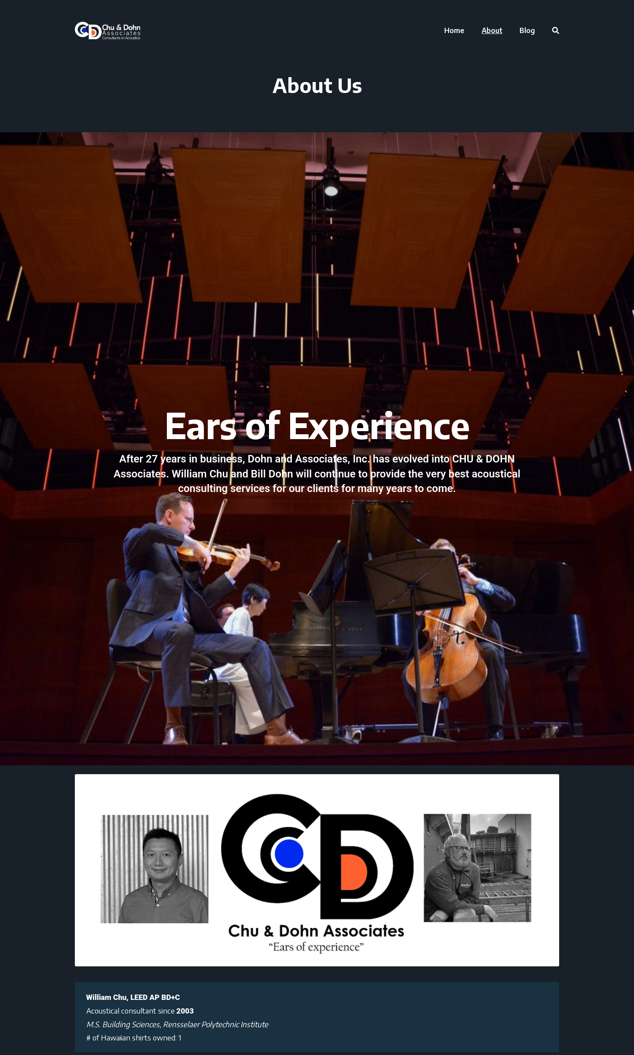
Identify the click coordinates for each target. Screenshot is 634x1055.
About (492, 30)
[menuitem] (454, 30)
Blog (527, 30)
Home (454, 30)
